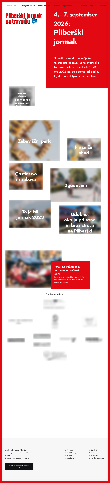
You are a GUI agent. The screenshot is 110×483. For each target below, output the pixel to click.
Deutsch (83, 5)
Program (70, 450)
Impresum (94, 455)
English (93, 5)
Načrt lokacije (44, 5)
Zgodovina (67, 5)
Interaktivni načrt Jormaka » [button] (19, 466)
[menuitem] (12, 5)
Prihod (57, 5)
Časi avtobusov (96, 453)
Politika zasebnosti (97, 458)
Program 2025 (28, 5)
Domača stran (12, 5)
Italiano (103, 5)
